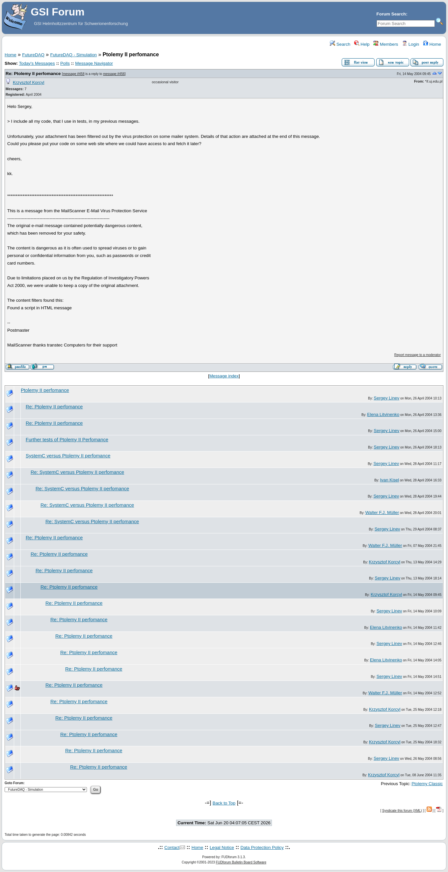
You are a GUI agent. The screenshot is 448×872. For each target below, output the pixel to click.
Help (362, 44)
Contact (171, 847)
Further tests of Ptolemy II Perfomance (67, 439)
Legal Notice (222, 847)
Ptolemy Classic (427, 783)
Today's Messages (37, 63)
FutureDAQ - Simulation (73, 54)
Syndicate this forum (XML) (402, 810)
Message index (224, 375)
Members (385, 44)
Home (432, 44)
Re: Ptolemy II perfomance (33, 73)
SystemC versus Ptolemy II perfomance (68, 455)
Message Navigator (94, 63)
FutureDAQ (33, 54)
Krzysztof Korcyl (28, 82)
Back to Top (224, 803)
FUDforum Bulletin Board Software (241, 862)
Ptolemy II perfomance (45, 390)
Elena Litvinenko (383, 414)
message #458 (74, 74)
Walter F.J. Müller (382, 512)
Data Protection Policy (262, 847)
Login (410, 44)
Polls (65, 63)
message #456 (114, 74)
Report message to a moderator (417, 355)
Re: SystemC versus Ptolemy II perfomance (77, 472)
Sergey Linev (386, 398)
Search (340, 44)
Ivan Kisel (389, 479)
